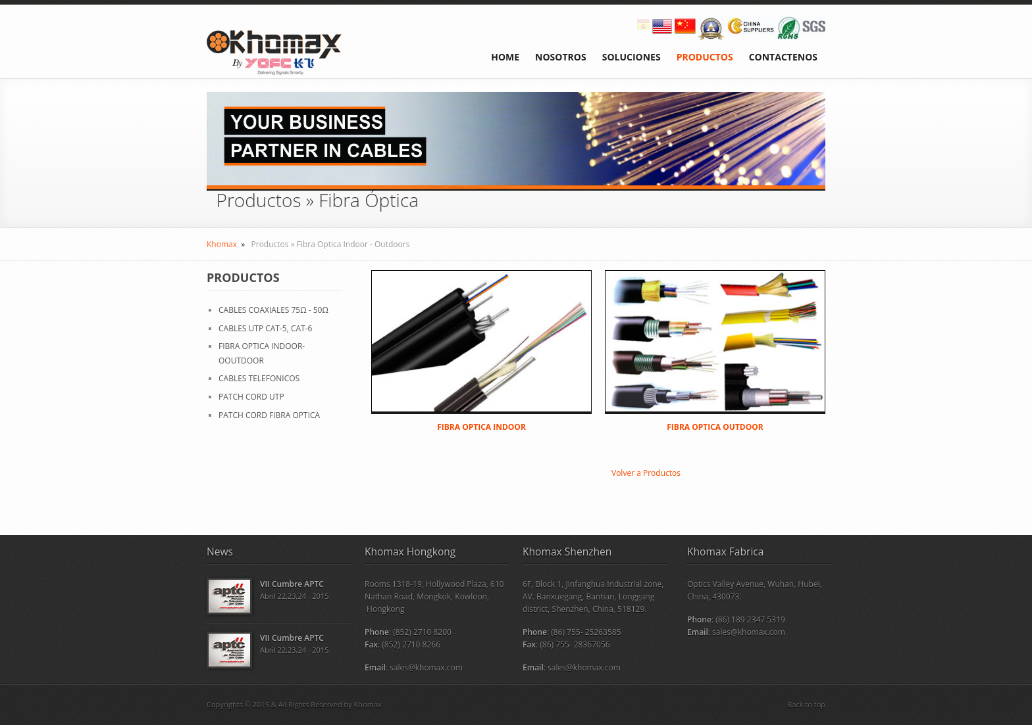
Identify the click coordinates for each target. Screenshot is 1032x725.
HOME (505, 57)
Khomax (222, 244)
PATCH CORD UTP (251, 396)
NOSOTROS (560, 57)
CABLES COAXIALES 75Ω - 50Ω (273, 310)
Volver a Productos (646, 473)
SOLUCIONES (631, 57)
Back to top (806, 704)
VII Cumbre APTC (292, 584)
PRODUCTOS (705, 57)
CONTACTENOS (783, 57)
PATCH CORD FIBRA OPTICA (269, 415)
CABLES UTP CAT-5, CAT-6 (265, 328)
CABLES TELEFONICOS (259, 378)
